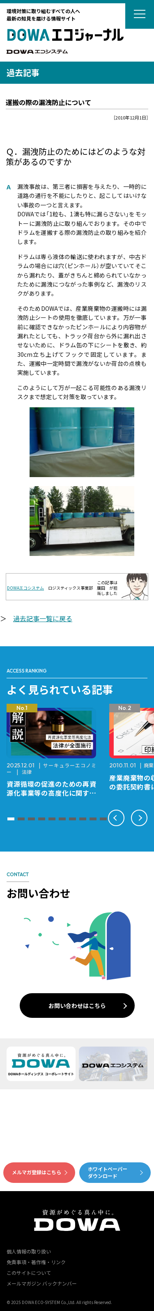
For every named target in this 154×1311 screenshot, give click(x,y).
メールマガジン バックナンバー (42, 1283)
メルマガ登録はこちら (36, 1172)
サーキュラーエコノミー (51, 768)
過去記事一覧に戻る (42, 618)
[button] (10, 818)
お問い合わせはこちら (77, 1005)
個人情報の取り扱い (29, 1251)
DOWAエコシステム (25, 588)
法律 (27, 771)
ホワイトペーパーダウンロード (107, 1172)
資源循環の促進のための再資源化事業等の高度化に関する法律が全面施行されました (51, 793)
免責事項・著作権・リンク (36, 1261)
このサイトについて (29, 1272)
